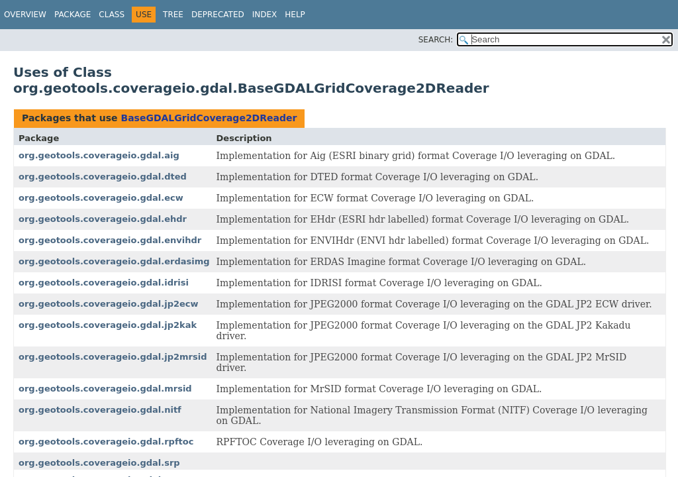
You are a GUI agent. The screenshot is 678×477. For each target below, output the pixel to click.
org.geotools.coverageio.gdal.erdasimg (114, 261)
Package (72, 14)
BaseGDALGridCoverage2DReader (209, 118)
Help (295, 14)
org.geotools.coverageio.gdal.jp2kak (108, 325)
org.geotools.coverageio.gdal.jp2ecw (109, 304)
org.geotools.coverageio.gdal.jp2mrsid (113, 357)
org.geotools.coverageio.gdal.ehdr (103, 219)
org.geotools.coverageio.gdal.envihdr (110, 240)
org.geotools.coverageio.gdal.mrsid (105, 389)
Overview (25, 14)
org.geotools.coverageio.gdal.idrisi (104, 283)
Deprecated (217, 14)
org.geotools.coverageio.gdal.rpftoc (106, 442)
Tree (173, 14)
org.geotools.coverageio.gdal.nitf (100, 410)
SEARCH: (436, 39)
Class (111, 14)
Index (264, 14)
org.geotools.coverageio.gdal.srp (99, 463)
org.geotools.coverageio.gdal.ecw (101, 198)
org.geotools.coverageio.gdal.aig (99, 155)
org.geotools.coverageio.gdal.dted (103, 177)
